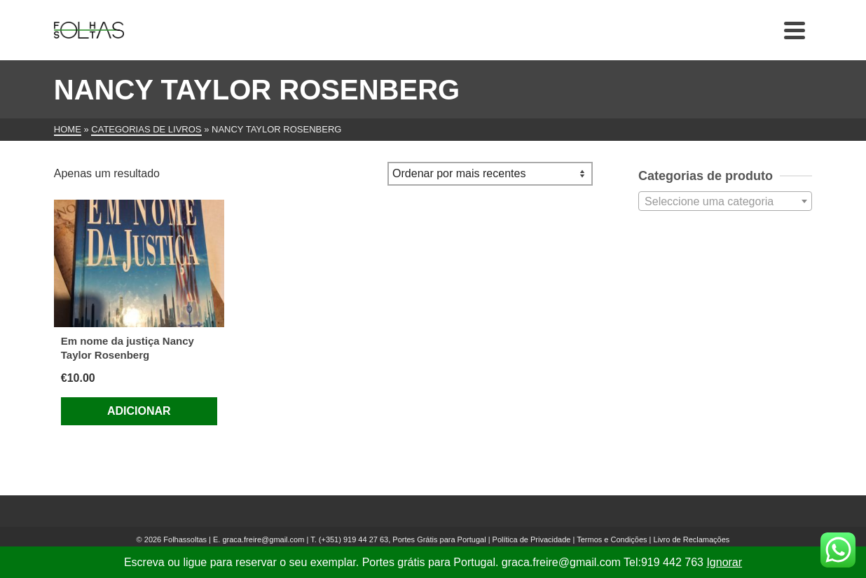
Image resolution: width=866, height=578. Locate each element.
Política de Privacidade (532, 539)
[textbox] (725, 202)
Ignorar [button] (724, 562)
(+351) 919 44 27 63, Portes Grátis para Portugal (403, 539)
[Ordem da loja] (490, 174)
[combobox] (725, 201)
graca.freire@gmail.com (263, 539)
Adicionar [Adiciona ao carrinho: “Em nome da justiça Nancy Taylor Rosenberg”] (139, 411)
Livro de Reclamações (692, 539)
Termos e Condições (612, 539)
